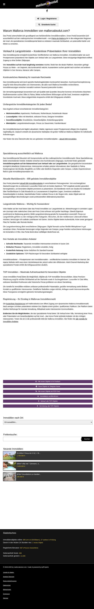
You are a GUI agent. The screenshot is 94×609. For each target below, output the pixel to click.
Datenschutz (7, 585)
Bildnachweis (7, 589)
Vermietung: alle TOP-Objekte (48, 406)
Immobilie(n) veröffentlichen (47, 396)
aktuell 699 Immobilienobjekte (31, 183)
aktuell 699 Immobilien (67, 139)
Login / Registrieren (47, 19)
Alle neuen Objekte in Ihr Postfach (47, 381)
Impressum (6, 594)
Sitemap (5, 598)
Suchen (87, 439)
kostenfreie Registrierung (15, 304)
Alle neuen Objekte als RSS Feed (48, 391)
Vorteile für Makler (8, 572)
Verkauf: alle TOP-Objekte (48, 401)
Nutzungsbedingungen (10, 581)
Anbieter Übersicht (8, 576)
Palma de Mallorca (59, 38)
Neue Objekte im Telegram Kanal (48, 386)
